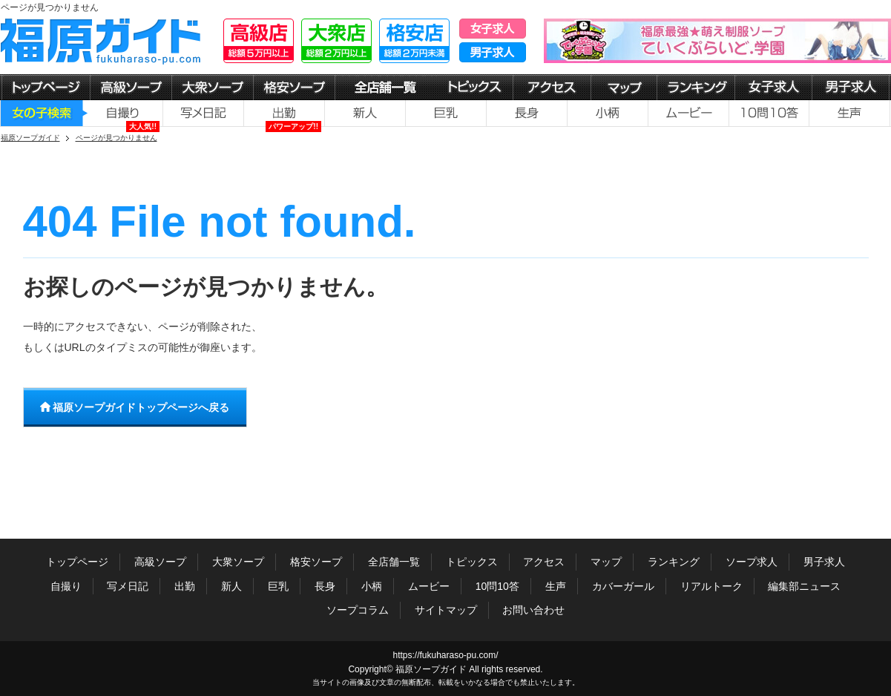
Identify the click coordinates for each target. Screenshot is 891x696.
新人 (231, 586)
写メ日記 (127, 586)
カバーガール (623, 586)
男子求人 (824, 562)
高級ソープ (160, 562)
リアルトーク (711, 586)
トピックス (472, 562)
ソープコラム (357, 610)
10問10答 (497, 586)
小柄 (371, 586)
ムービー (429, 586)
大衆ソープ (238, 562)
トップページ (77, 562)
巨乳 (278, 586)
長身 (325, 586)
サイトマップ (446, 610)
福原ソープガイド (431, 669)
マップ (606, 562)
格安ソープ (316, 562)
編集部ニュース (804, 586)
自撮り (66, 586)
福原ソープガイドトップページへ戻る (135, 407)
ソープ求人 (751, 562)
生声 (555, 586)
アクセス (544, 562)
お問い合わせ (533, 610)
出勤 (184, 586)
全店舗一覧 (394, 562)
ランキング (674, 562)
